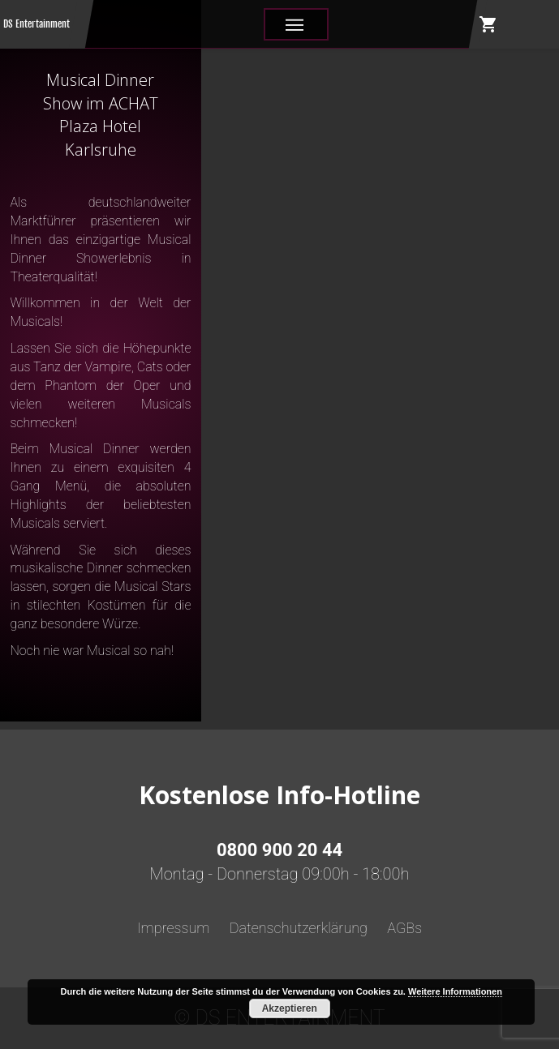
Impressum (173, 927)
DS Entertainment (36, 24)
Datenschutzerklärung (299, 927)
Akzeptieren (289, 1008)
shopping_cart (488, 24)
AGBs (404, 927)
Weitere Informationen (455, 991)
